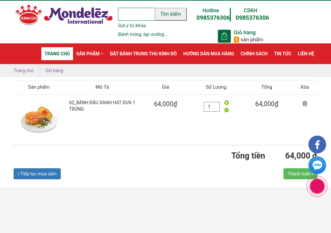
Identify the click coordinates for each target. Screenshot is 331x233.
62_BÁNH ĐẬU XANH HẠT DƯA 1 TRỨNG (102, 106)
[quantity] (212, 107)
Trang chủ (23, 70)
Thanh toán (300, 173)
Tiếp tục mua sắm (37, 173)
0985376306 (213, 17)
